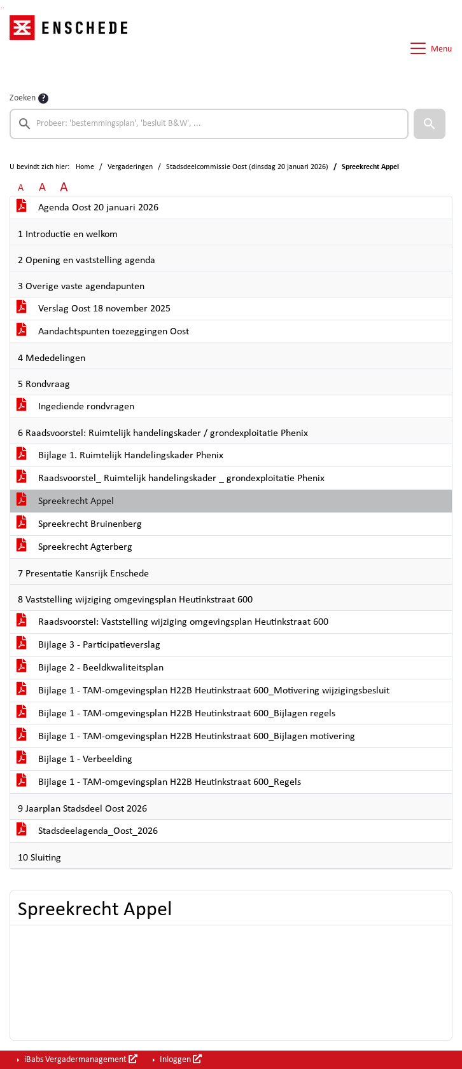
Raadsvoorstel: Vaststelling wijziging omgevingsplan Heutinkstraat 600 (172, 622)
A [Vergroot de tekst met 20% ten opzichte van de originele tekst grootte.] (42, 188)
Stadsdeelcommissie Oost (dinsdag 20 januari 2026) (247, 167)
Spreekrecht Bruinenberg (79, 524)
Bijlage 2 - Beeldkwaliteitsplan (90, 668)
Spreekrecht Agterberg (74, 547)
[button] (429, 124)
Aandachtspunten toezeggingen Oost (103, 332)
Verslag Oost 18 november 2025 (94, 309)
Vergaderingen (130, 167)
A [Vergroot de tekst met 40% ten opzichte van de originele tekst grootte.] (64, 187)
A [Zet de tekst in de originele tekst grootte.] (21, 188)
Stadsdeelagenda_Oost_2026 (87, 831)
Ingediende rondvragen (75, 407)
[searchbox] (209, 124)
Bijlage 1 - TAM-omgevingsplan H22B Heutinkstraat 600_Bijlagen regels (176, 714)
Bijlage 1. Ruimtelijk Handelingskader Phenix (120, 456)
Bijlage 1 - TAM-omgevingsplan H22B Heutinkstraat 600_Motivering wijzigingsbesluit (203, 691)
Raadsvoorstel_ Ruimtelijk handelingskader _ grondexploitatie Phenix (171, 478)
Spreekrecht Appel (65, 501)
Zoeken (23, 98)
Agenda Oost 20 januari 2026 (87, 208)
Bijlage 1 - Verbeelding (74, 759)
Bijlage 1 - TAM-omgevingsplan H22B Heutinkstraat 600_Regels (159, 782)
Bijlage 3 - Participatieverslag (88, 645)
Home (85, 167)
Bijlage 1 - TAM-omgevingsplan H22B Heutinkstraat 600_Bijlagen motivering (186, 737)
